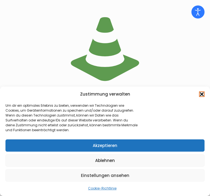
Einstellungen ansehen (105, 175)
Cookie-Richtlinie (102, 188)
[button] (202, 94)
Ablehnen (105, 160)
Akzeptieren (105, 145)
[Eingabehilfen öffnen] (198, 12)
